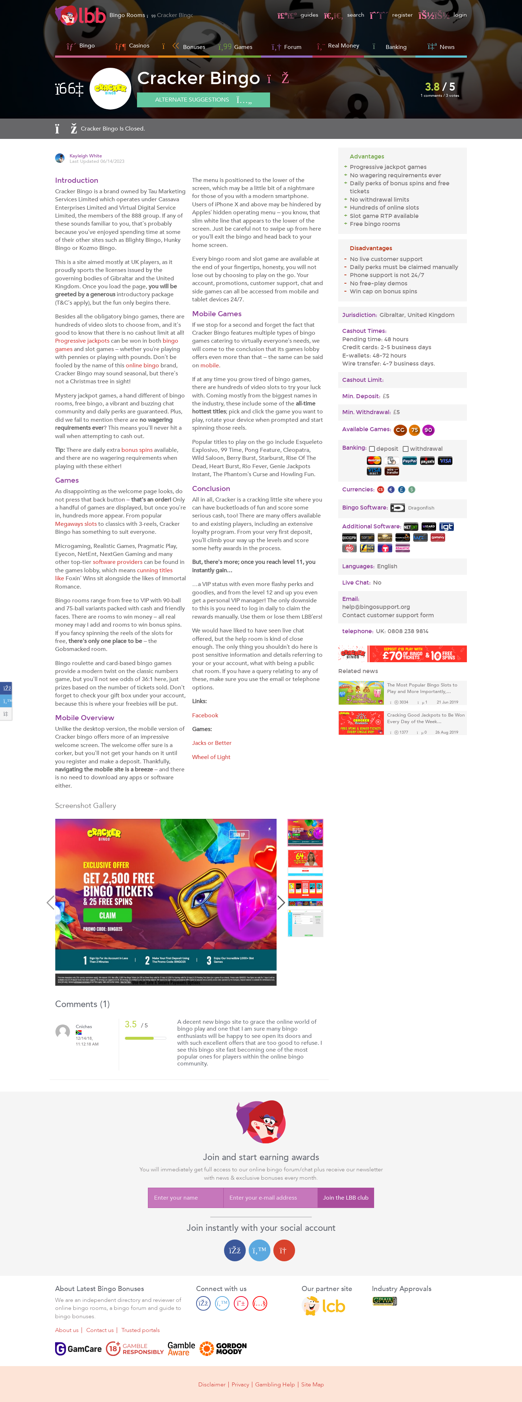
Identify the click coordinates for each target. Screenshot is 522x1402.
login (443, 15)
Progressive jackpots (82, 341)
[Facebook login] (235, 1250)
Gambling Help (275, 1384)
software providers (117, 562)
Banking (390, 46)
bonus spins (137, 450)
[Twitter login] (259, 1250)
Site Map (312, 1384)
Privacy (240, 1384)
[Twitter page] (222, 1303)
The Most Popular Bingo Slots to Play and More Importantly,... (422, 688)
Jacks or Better (212, 743)
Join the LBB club (346, 1198)
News (441, 46)
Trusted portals (140, 1330)
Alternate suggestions (203, 100)
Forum (287, 46)
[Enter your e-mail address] (270, 1198)
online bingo (142, 366)
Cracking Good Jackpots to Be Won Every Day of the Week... (426, 718)
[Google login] (284, 1250)
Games (235, 46)
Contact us (100, 1330)
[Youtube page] (260, 1303)
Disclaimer (211, 1384)
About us (67, 1330)
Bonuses (184, 46)
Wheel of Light (211, 757)
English (387, 566)
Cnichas (84, 1026)
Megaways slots (76, 524)
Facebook (205, 715)
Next (280, 903)
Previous (51, 903)
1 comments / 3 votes (439, 95)
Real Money (343, 46)
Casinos (139, 46)
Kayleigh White (86, 156)
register (391, 15)
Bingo (87, 46)
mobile (209, 366)
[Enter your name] (185, 1198)
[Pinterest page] (241, 1303)
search (344, 15)
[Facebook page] (203, 1303)
